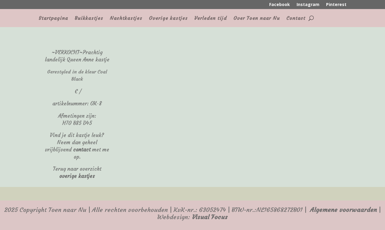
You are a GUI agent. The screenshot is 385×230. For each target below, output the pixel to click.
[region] (231, 40)
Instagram (308, 4)
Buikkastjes (89, 18)
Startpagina (53, 18)
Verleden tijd (210, 18)
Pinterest (336, 4)
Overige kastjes (168, 18)
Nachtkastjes (126, 18)
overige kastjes (77, 176)
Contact (295, 18)
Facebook (279, 4)
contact (82, 150)
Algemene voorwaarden (343, 210)
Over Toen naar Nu (256, 18)
